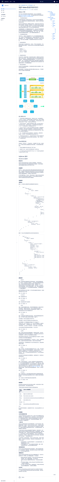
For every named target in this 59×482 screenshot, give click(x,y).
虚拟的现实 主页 (24, 5)
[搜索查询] (46, 1)
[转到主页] (5, 1)
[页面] (8, 9)
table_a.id (34, 366)
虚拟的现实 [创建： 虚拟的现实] (23, 9)
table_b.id (38, 366)
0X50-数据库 (30, 5)
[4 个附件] (34, 5)
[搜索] (40, 1)
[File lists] (8, 16)
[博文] (8, 10)
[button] (54, 1)
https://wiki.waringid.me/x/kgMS (24, 15)
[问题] (8, 12)
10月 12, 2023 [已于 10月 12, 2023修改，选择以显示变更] (29, 9)
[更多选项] (56, 5)
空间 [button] (10, 1)
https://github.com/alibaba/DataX (27, 16)
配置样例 (55, 30)
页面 (19, 5)
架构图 (51, 12)
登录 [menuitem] (57, 1)
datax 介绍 (50, 11)
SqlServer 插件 (50, 17)
